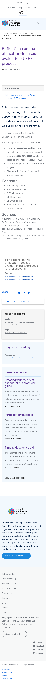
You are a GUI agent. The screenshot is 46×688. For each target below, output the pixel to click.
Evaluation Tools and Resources (21, 33)
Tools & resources (9, 588)
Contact (27, 7)
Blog (20, 7)
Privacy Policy (7, 672)
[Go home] (13, 23)
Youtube (39, 650)
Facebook (40, 646)
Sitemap (5, 675)
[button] (38, 23)
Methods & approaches (12, 583)
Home (4, 33)
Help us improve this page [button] (18, 301)
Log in (27, 2)
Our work (12, 7)
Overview (15, 69)
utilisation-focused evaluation (16, 333)
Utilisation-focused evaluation (20, 276)
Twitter (39, 642)
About (35, 7)
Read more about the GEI (14, 556)
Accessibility (6, 669)
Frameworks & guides (11, 578)
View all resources (15, 478)
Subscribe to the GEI (12, 634)
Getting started (8, 574)
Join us (19, 2)
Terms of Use (7, 678)
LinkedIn (39, 653)
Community (7, 593)
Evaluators (9, 322)
